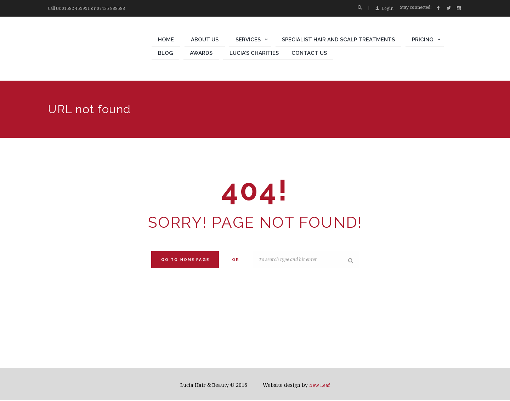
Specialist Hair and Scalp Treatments (338, 39)
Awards (201, 53)
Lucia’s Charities (254, 53)
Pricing (422, 39)
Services (248, 39)
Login (387, 8)
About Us (205, 39)
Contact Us (309, 53)
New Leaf (319, 386)
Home (166, 39)
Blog (165, 53)
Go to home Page (185, 259)
